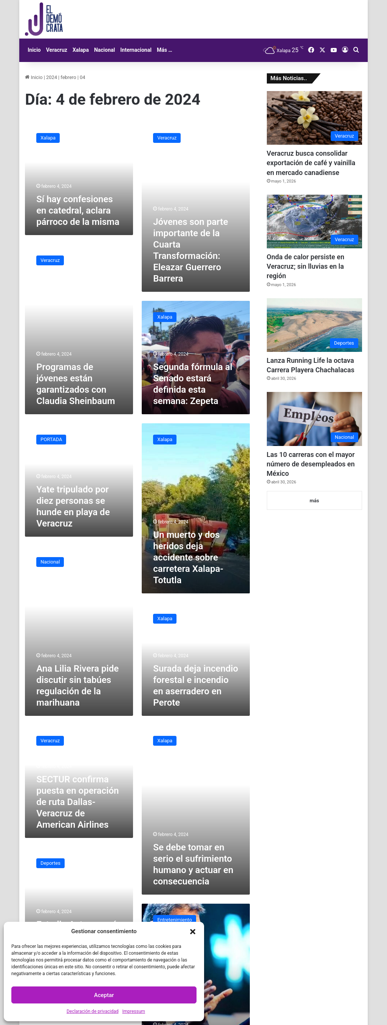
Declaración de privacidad (92, 1011)
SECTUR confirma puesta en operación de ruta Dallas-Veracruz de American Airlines (77, 802)
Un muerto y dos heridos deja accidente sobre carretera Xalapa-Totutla (188, 557)
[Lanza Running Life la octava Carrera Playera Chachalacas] (314, 325)
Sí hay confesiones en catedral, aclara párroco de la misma (77, 210)
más (314, 500)
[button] (193, 931)
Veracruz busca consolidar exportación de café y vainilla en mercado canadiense (311, 162)
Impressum (133, 1011)
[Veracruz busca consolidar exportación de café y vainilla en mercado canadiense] (314, 118)
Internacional (136, 50)
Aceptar (104, 995)
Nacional (104, 50)
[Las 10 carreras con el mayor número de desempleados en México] (314, 419)
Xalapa (81, 50)
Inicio (34, 50)
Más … (164, 50)
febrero (68, 77)
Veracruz (56, 50)
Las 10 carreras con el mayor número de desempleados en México (311, 464)
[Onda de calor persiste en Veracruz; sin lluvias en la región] (314, 221)
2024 (51, 77)
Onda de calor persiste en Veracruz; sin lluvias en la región (305, 266)
